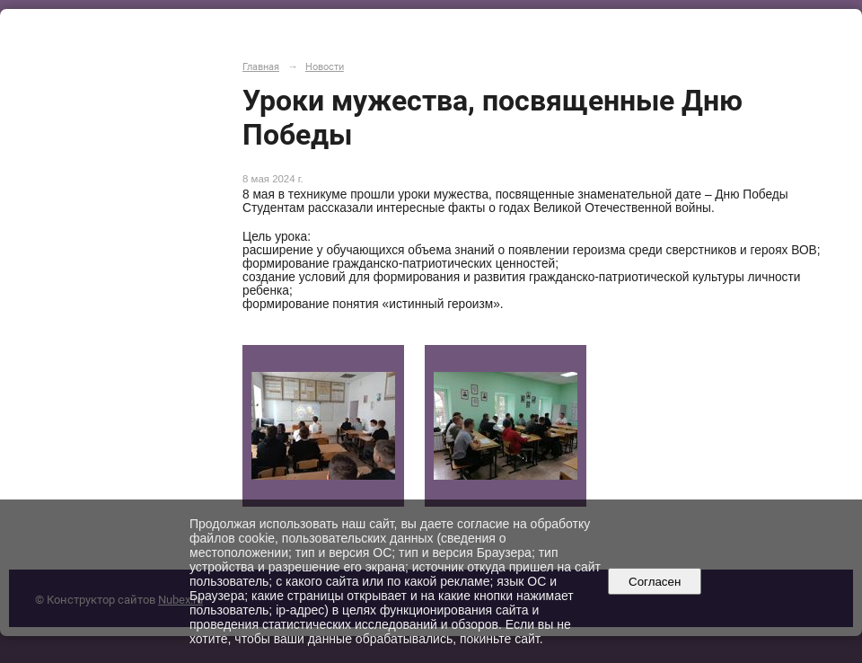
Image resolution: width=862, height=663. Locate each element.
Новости (324, 66)
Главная (260, 66)
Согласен (655, 581)
